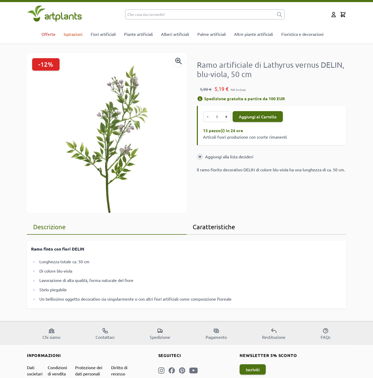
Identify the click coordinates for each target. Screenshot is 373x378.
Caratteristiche (214, 227)
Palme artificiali (211, 34)
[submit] (279, 14)
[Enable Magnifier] (178, 61)
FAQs (326, 334)
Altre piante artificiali (253, 34)
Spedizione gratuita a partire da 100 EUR (241, 98)
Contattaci (105, 334)
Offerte (48, 34)
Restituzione (273, 334)
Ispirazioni (73, 34)
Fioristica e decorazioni (302, 34)
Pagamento (216, 334)
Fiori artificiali (103, 34)
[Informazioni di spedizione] (200, 99)
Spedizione (160, 334)
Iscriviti (253, 369)
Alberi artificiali (175, 34)
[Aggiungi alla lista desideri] (200, 157)
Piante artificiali (138, 34)
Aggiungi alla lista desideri (229, 156)
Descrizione (49, 227)
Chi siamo (51, 334)
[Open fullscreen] (107, 133)
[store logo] (54, 13)
